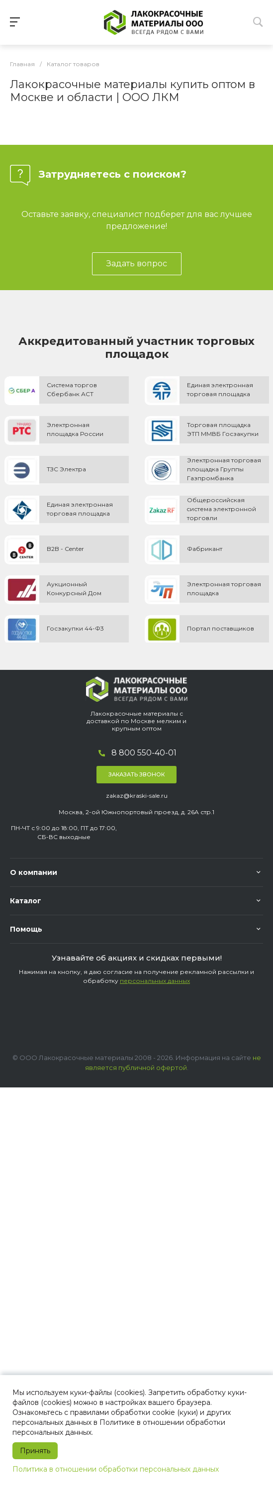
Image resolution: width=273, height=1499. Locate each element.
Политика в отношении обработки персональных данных (115, 1469)
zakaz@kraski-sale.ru (137, 795)
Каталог (25, 900)
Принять (35, 1450)
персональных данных (155, 980)
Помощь (26, 929)
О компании (33, 872)
